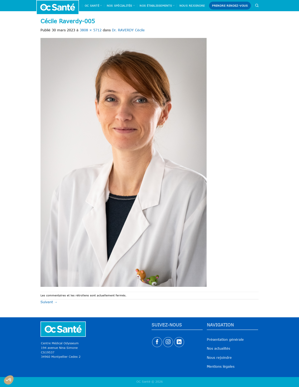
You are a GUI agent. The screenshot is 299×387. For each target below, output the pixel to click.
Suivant (49, 302)
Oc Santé (93, 5)
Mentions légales (220, 366)
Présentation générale (225, 339)
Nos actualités (218, 348)
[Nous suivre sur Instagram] (168, 342)
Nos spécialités (121, 5)
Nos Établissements (157, 5)
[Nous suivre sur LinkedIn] (179, 342)
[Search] (257, 5)
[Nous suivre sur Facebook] (157, 342)
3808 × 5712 (91, 30)
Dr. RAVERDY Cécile (128, 30)
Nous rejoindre (192, 5)
